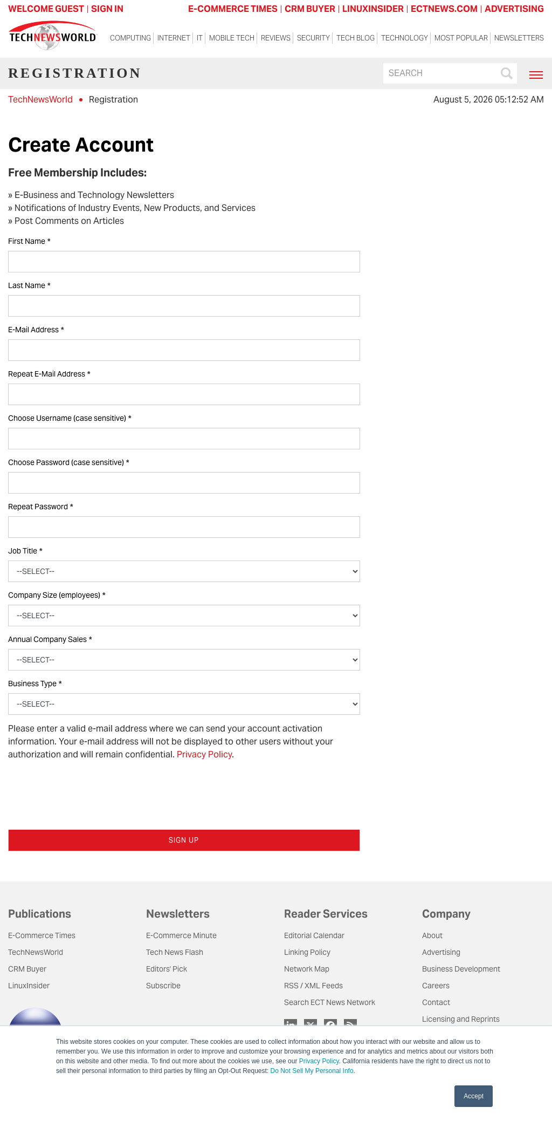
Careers (436, 985)
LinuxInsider (29, 985)
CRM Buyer (27, 969)
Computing (130, 38)
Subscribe (163, 985)
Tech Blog (355, 38)
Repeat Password (40, 506)
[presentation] (90, 790)
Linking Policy (307, 952)
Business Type (34, 683)
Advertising (441, 952)
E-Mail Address (36, 330)
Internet (173, 38)
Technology (404, 38)
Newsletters (519, 38)
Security (313, 38)
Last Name (29, 285)
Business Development (461, 969)
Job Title (25, 551)
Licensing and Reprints (461, 1019)
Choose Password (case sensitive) (68, 462)
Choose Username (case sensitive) (69, 418)
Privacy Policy (319, 1061)
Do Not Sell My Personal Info (312, 1071)
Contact (436, 1002)
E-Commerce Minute (181, 935)
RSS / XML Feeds (313, 985)
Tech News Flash (174, 952)
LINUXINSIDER (373, 9)
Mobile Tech (231, 38)
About (432, 935)
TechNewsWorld (40, 99)
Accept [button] (474, 1096)
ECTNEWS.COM (444, 9)
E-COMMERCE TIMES (233, 9)
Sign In (107, 9)
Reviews (276, 38)
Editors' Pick (166, 969)
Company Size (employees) (56, 595)
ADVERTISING (514, 9)
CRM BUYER (310, 9)
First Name (29, 241)
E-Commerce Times (41, 935)
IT (200, 38)
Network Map (306, 969)
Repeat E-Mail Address (49, 374)
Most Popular (461, 38)
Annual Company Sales (50, 639)
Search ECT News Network (329, 1002)
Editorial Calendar (314, 935)
